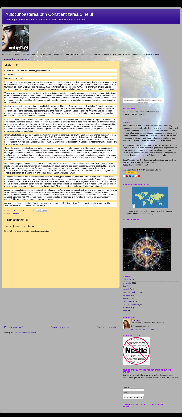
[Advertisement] (150, 74)
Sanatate (126, 298)
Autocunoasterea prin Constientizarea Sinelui (49, 14)
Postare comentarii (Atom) (25, 333)
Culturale (126, 289)
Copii (125, 286)
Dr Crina (137, 320)
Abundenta (127, 280)
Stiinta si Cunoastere (131, 305)
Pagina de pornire (60, 327)
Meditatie (15, 214)
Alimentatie (127, 283)
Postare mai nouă (13, 327)
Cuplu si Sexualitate (130, 292)
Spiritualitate (127, 302)
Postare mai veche (107, 327)
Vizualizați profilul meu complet (143, 329)
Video (125, 311)
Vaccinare (126, 308)
